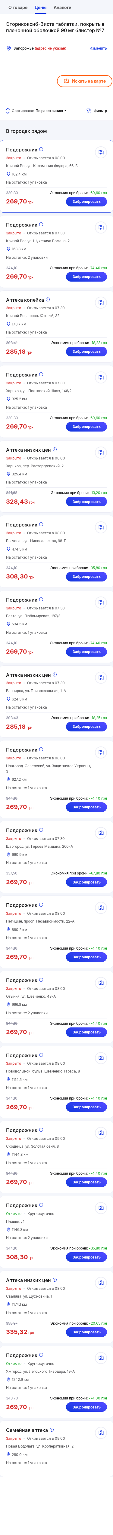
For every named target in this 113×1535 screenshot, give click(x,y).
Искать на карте (85, 81)
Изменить (98, 48)
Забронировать (87, 201)
